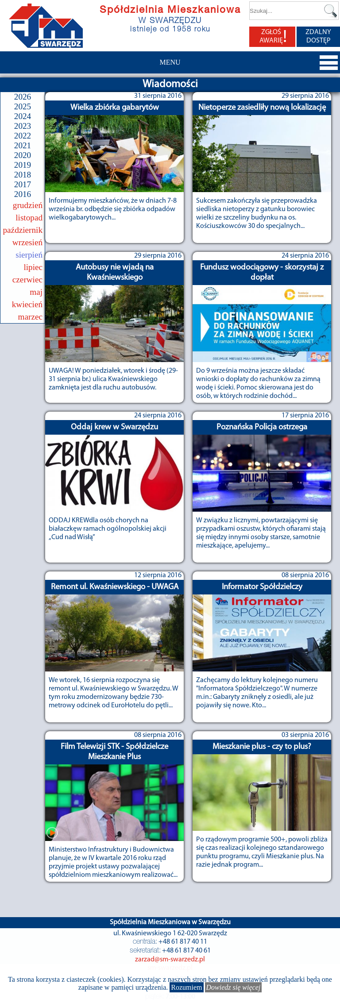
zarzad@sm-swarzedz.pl (170, 959)
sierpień (28, 254)
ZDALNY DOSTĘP (318, 36)
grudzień (27, 205)
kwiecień (27, 304)
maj (36, 292)
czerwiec (27, 279)
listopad (28, 217)
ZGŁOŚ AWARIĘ (273, 36)
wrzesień (27, 242)
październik (23, 230)
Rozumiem (186, 987)
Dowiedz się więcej (233, 987)
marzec (30, 316)
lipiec (32, 267)
